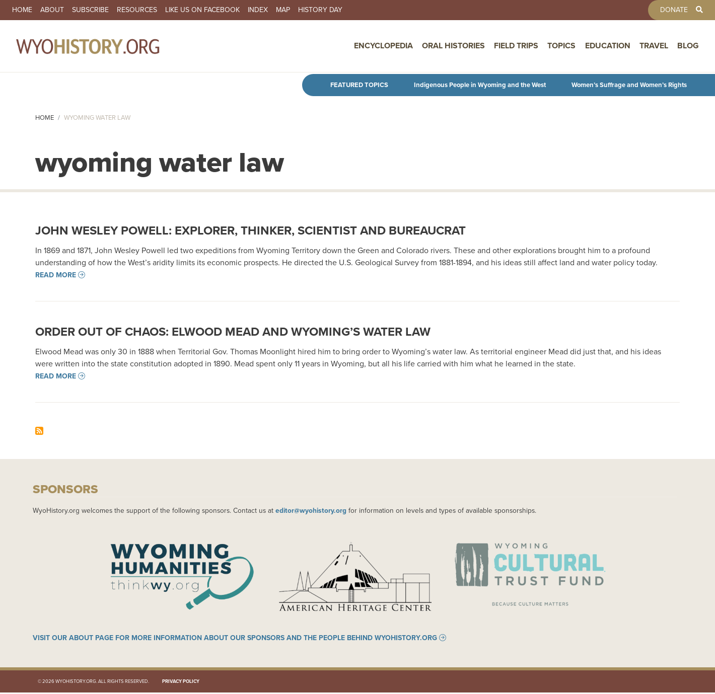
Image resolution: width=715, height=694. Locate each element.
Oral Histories (453, 46)
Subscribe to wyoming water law (39, 431)
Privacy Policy (180, 682)
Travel (653, 46)
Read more (55, 275)
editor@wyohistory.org (310, 510)
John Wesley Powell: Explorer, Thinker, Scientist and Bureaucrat (250, 230)
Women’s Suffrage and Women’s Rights (629, 85)
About (52, 10)
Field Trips (516, 46)
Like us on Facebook (202, 10)
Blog (688, 46)
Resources (137, 10)
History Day (320, 10)
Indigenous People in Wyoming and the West (480, 85)
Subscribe (90, 10)
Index (258, 10)
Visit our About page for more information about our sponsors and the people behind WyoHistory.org (235, 639)
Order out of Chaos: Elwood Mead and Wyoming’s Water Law (233, 331)
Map (283, 10)
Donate (674, 10)
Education (607, 46)
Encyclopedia (383, 46)
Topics (561, 46)
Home (22, 10)
